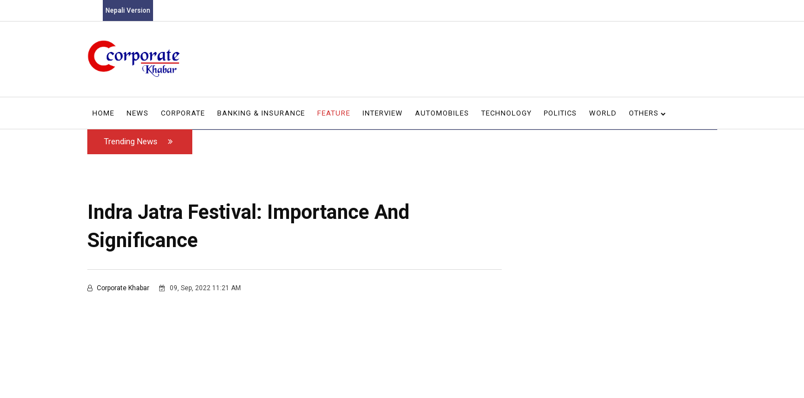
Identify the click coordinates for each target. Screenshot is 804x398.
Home (103, 113)
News (138, 113)
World (603, 113)
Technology (506, 113)
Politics (560, 113)
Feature (333, 113)
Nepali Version (128, 10)
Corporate (183, 113)
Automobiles (442, 113)
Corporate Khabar (119, 288)
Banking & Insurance (261, 113)
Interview (382, 113)
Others (647, 113)
